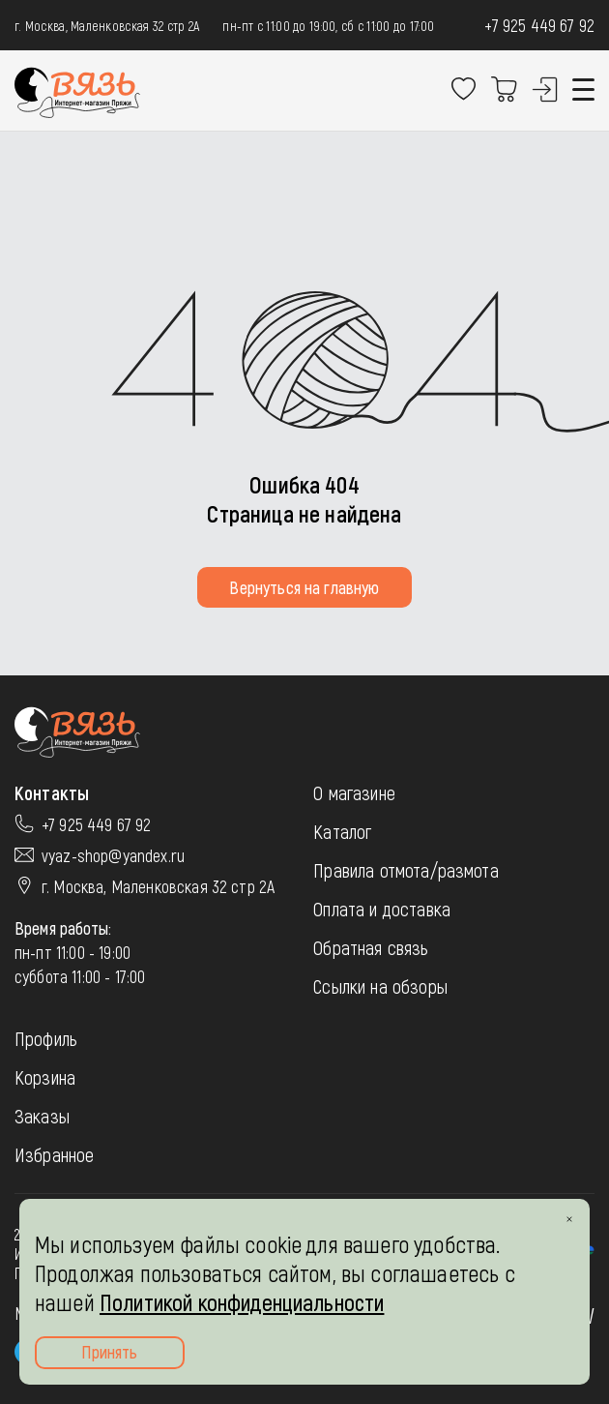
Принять (109, 1351)
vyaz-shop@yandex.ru (113, 855)
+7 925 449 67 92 (539, 25)
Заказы (42, 1115)
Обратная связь (370, 947)
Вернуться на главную (304, 587)
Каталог (342, 831)
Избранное (54, 1154)
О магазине (354, 792)
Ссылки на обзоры (380, 986)
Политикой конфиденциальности (242, 1302)
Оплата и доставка (381, 908)
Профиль (45, 1038)
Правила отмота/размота (406, 869)
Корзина (44, 1077)
